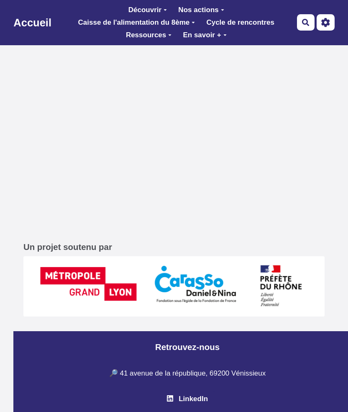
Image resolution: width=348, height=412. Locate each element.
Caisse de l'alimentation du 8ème (136, 22)
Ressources (148, 35)
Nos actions (201, 10)
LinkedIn (187, 399)
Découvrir (147, 10)
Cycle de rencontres (240, 22)
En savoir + (204, 35)
